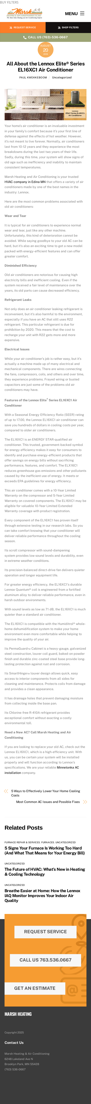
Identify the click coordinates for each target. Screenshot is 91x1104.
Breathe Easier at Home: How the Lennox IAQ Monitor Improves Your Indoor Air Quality (42, 895)
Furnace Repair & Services (22, 842)
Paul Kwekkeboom (33, 77)
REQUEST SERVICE (23, 27)
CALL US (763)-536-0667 (45, 37)
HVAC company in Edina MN (25, 182)
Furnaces (47, 842)
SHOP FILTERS (68, 27)
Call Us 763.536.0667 (45, 960)
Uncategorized (62, 77)
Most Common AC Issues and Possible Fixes (48, 802)
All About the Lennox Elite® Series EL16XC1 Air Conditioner (45, 67)
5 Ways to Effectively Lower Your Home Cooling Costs (45, 793)
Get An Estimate (34, 988)
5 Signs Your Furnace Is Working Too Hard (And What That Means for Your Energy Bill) (45, 850)
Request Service (45, 931)
